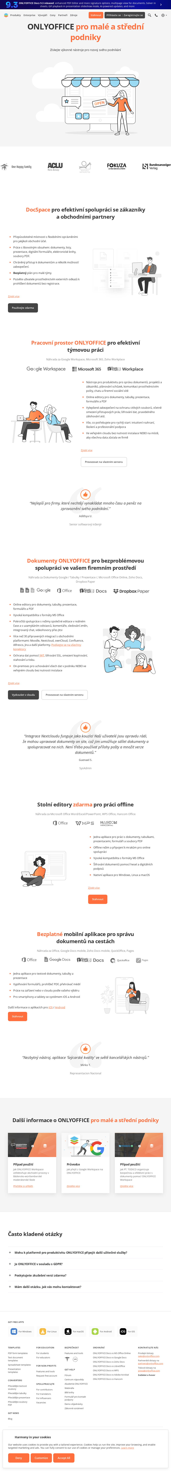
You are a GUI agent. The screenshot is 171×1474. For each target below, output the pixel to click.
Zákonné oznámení (74, 1420)
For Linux (52, 1343)
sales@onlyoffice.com (148, 1368)
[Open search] (150, 15)
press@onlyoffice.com (149, 1382)
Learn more (127, 1447)
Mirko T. (86, 1077)
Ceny (53, 15)
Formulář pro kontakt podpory (75, 1410)
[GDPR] (75, 1372)
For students (42, 1365)
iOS (51, 1019)
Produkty (15, 15)
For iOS (131, 1343)
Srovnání (99, 1359)
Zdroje (73, 15)
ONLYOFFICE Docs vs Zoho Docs (109, 1373)
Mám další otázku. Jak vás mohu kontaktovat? (48, 1299)
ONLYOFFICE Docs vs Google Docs (109, 1369)
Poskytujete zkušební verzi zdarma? (40, 1287)
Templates (14, 1359)
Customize (41, 1458)
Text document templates (15, 1371)
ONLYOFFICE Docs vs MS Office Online (112, 1365)
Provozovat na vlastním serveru (105, 462)
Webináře (69, 1400)
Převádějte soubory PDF (17, 1415)
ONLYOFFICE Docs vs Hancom (108, 1390)
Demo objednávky (74, 1415)
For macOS (78, 1343)
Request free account (46, 1387)
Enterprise (29, 15)
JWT (42, 655)
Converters (15, 1392)
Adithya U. (85, 516)
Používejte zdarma (23, 308)
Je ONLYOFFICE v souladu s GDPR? (39, 1276)
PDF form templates (18, 1365)
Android (60, 1019)
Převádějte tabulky (17, 1405)
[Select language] (164, 15)
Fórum (68, 1387)
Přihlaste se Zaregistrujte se (125, 15)
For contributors (44, 1401)
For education (45, 1359)
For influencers (43, 1410)
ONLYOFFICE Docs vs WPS (106, 1382)
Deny (18, 1458)
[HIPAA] (67, 1372)
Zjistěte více (73, 1198)
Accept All (64, 1458)
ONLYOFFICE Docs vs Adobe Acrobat (111, 1386)
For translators (43, 1405)
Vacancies (41, 1414)
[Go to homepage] (6, 15)
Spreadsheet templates (19, 1376)
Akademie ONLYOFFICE (76, 1395)
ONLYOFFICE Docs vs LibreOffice (109, 1378)
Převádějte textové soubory (17, 1399)
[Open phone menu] (156, 15)
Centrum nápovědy (74, 1391)
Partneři (62, 15)
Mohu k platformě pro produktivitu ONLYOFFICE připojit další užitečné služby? (71, 1264)
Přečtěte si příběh (23, 1198)
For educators (43, 1369)
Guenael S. (85, 772)
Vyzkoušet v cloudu (24, 695)
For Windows (25, 1343)
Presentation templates (14, 1382)
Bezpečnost (72, 1359)
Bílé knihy (69, 1404)
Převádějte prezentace (19, 1409)
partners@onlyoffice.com (150, 1375)
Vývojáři (42, 15)
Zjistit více (14, 296)
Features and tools (45, 1383)
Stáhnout (96, 15)
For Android (106, 1343)
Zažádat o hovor (146, 1386)
